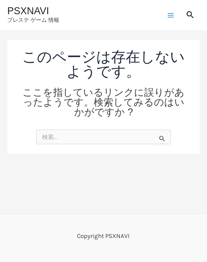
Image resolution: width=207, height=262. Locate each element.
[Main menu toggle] (171, 15)
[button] (190, 15)
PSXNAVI (28, 10)
